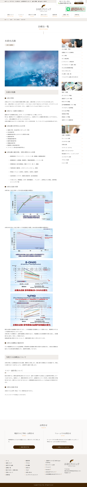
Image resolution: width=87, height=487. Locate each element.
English (41, 1)
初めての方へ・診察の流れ (12, 470)
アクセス (12, 1)
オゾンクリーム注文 (50, 464)
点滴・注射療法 (9, 45)
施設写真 (28, 460)
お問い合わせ (29, 472)
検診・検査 (65, 92)
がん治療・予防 (66, 49)
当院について (9, 463)
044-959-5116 (24, 447)
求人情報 (35, 1)
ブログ (27, 470)
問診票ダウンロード (26, 1)
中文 (46, 1)
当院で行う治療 (9, 465)
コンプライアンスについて (32, 474)
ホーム (7, 1)
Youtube (48, 469)
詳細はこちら (79, 3)
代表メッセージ (9, 472)
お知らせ (18, 1)
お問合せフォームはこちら (62, 447)
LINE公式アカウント (50, 472)
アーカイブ (48, 467)
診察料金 (8, 474)
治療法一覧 (8, 467)
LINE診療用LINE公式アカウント (53, 474)
